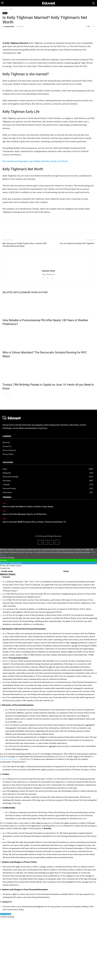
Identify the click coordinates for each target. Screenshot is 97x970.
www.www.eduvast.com (10, 811)
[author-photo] (48, 309)
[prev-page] (4, 446)
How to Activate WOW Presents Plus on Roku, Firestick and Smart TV (34, 574)
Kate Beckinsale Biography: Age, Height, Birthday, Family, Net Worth (35, 213)
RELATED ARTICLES (13, 344)
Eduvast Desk (9, 26)
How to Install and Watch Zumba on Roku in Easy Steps (28, 559)
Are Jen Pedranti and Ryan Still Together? (77, 295)
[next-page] (8, 446)
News (11, 9)
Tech (4, 555)
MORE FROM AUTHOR (36, 344)
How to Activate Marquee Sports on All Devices (24, 566)
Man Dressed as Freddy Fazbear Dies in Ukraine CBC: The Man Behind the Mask (25, 296)
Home (5, 9)
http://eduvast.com (48, 326)
